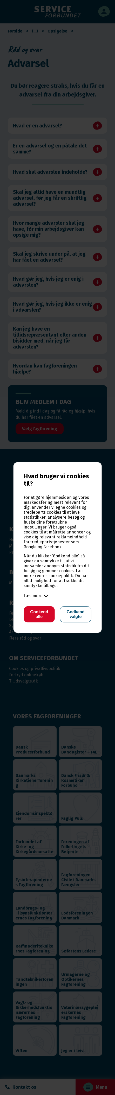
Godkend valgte (76, 614)
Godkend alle (39, 614)
